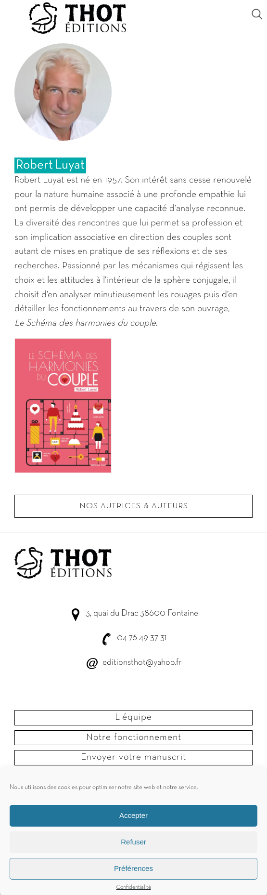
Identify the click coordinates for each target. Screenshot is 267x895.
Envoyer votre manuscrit (133, 757)
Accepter (133, 822)
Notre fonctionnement (133, 737)
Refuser (133, 848)
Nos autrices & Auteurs (133, 506)
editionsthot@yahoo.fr (141, 662)
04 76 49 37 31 (141, 638)
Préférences (133, 875)
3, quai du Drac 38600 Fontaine (142, 613)
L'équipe (133, 717)
